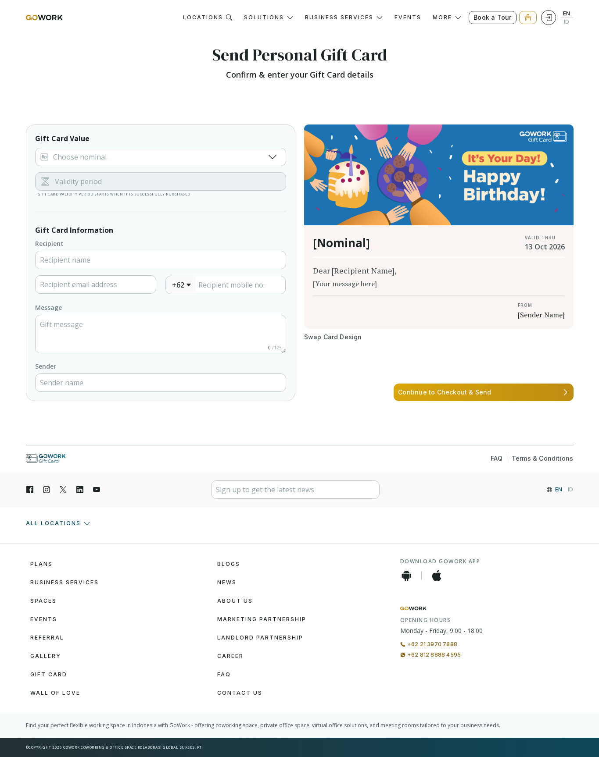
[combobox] (180, 285)
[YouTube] (96, 490)
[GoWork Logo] (44, 17)
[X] (63, 490)
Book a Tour (492, 17)
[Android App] (406, 575)
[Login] (548, 17)
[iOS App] (436, 575)
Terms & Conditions (543, 458)
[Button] (333, 337)
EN (566, 14)
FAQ (496, 458)
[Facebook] (30, 490)
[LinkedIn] (80, 490)
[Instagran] (46, 490)
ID (566, 22)
